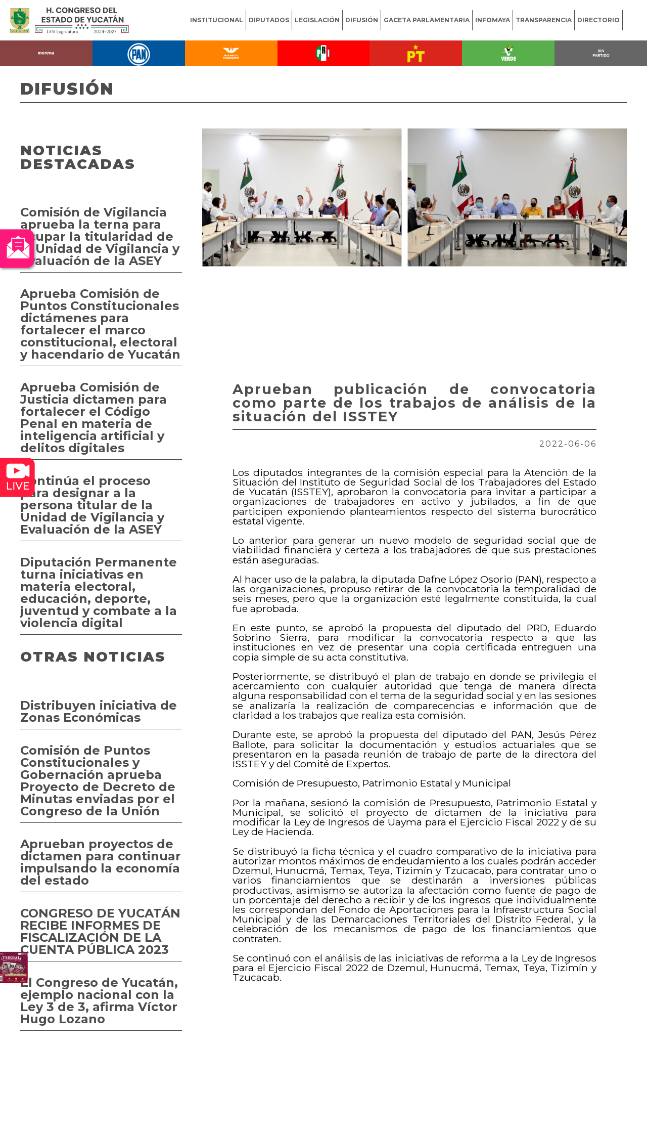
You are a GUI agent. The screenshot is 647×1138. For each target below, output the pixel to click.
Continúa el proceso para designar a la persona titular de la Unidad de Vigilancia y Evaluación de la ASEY (92, 505)
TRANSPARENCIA (544, 20)
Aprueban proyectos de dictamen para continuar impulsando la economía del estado (100, 862)
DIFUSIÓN (361, 20)
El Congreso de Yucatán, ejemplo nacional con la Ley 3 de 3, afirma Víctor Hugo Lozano (99, 1000)
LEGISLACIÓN (317, 20)
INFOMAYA (492, 20)
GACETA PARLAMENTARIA (427, 20)
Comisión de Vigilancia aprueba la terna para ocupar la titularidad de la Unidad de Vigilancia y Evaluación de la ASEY (99, 236)
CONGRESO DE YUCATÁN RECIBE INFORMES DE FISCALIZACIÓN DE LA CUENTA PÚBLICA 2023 (100, 931)
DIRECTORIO (598, 20)
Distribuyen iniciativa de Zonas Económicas (98, 711)
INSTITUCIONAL (216, 20)
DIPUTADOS (269, 20)
